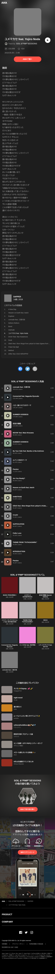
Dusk (10, 340)
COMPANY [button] (7, 921)
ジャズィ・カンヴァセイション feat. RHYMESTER (9, 621)
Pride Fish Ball (13, 347)
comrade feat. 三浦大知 (16, 320)
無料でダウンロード (27, 852)
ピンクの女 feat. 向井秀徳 (27, 645)
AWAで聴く (27, 59)
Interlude (11, 330)
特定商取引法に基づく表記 (10, 947)
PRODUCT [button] (7, 914)
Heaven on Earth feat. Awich (18, 313)
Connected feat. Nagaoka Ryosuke (9, 646)
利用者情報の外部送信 (36, 944)
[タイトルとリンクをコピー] (35, 369)
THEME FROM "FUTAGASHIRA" (27, 621)
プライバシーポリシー (18, 944)
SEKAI (45, 620)
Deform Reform (13, 323)
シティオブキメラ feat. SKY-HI (45, 646)
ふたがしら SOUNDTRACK (27, 596)
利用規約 (4, 944)
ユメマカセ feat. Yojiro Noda (16, 905)
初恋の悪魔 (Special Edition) (45, 596)
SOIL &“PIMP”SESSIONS (26, 44)
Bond (10, 326)
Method (11, 350)
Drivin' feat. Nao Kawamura (18, 337)
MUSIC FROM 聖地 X (9, 595)
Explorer (11, 316)
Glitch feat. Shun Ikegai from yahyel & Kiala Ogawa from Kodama (31, 343)
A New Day (12, 309)
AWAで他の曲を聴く (27, 809)
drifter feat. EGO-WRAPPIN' (18, 354)
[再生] (47, 40)
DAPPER (17, 297)
